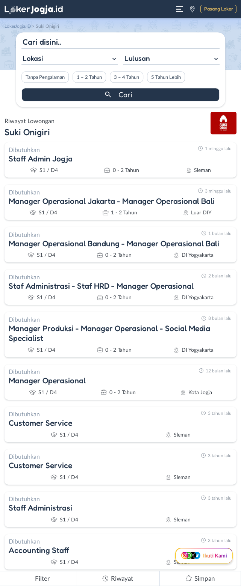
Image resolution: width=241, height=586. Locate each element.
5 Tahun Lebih (166, 77)
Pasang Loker (218, 9)
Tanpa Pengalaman (45, 77)
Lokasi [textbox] (33, 58)
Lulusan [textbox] (137, 58)
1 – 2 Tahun (89, 77)
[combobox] (69, 59)
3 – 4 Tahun (126, 77)
